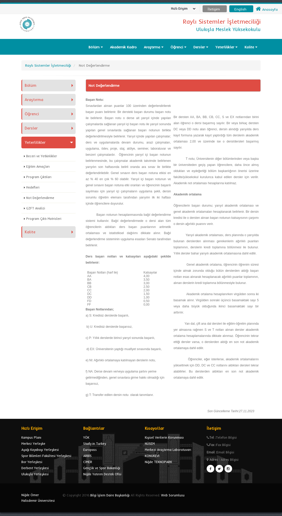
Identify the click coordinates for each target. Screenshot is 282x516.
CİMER (87, 462)
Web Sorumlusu (173, 495)
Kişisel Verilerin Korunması (164, 437)
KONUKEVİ (152, 456)
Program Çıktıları (38, 177)
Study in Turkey (94, 443)
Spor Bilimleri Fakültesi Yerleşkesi (46, 456)
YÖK (86, 437)
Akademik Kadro (123, 47)
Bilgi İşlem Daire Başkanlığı (110, 495)
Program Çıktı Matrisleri (43, 219)
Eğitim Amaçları (38, 166)
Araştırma (153, 47)
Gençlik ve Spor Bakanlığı (101, 468)
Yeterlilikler (226, 47)
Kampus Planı (31, 437)
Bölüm (96, 47)
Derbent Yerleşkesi (35, 468)
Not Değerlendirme (40, 198)
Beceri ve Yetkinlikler (41, 156)
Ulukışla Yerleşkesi (35, 474)
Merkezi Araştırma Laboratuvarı (168, 450)
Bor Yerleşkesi (31, 462)
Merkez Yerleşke (33, 443)
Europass (90, 450)
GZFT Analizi (35, 208)
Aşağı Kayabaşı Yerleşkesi (40, 450)
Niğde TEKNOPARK (158, 462)
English (240, 9)
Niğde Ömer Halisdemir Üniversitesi (38, 498)
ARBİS (87, 456)
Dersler (200, 47)
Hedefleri (32, 187)
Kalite (251, 47)
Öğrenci (178, 47)
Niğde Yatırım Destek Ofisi (102, 474)
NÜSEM (150, 443)
